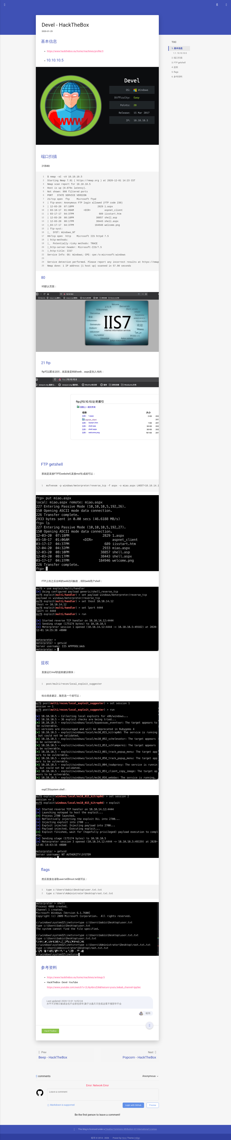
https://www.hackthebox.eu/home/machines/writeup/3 (76, 975)
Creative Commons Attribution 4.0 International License (131, 1126)
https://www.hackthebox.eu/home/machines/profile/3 (75, 51)
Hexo (124, 1135)
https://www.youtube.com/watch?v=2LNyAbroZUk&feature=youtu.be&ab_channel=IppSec (94, 984)
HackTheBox (50, 1028)
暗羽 (144, 1010)
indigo (137, 1135)
